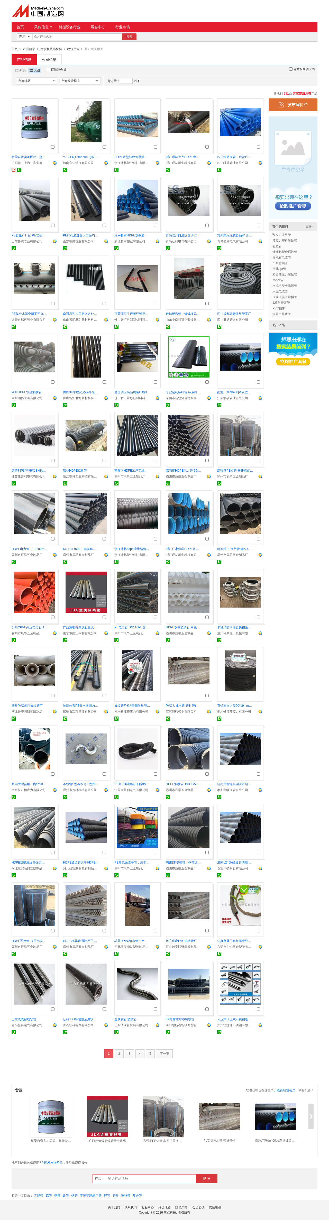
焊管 (107, 1195)
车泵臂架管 (280, 263)
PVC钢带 (278, 308)
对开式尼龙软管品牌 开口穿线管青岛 (235, 235)
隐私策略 (181, 1207)
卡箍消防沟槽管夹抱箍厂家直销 (235, 627)
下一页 (164, 1053)
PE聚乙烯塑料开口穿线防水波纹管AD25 (132, 784)
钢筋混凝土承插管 (284, 297)
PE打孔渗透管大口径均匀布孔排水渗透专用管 (81, 235)
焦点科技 (170, 1212)
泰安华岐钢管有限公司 (232, 790)
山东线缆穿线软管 (24, 1019)
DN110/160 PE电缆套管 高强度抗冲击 (81, 549)
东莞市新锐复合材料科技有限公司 (184, 398)
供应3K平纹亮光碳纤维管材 (81, 392)
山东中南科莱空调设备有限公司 (184, 319)
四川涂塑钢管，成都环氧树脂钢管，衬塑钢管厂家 (235, 157)
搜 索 (207, 1178)
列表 (20, 70)
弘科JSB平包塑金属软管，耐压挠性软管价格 (81, 1019)
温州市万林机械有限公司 (80, 790)
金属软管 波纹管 (125, 1019)
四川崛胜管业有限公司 (232, 162)
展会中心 (98, 27)
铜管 (57, 1195)
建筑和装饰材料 (51, 49)
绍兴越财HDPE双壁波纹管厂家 (132, 235)
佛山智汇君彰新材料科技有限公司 (81, 319)
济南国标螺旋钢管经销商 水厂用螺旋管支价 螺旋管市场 (235, 784)
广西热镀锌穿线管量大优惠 (81, 627)
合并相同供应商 (302, 69)
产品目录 (29, 49)
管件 (116, 1195)
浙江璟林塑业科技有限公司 (132, 162)
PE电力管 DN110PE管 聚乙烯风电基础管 (132, 627)
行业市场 (122, 27)
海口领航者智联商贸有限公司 (184, 1025)
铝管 (49, 1195)
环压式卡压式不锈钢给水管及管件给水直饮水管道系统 (235, 1019)
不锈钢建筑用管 (91, 1195)
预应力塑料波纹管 (284, 240)
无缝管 (38, 1195)
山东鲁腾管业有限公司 (27, 241)
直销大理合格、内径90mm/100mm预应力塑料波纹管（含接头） (30, 784)
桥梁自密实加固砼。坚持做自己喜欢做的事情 (30, 157)
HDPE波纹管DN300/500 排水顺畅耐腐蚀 (184, 784)
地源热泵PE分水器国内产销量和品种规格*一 (81, 705)
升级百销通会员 (284, 1090)
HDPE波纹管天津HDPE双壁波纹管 (81, 862)
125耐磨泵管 (281, 302)
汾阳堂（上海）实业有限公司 (30, 162)
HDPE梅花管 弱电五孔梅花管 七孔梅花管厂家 (81, 940)
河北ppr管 (279, 268)
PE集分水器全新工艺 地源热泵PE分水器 (30, 313)
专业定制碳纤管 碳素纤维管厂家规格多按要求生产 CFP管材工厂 (184, 392)
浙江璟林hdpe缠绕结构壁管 (132, 549)
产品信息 (24, 59)
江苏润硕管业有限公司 (232, 398)
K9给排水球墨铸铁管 (180, 1019)
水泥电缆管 (280, 291)
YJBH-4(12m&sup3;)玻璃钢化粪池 (81, 157)
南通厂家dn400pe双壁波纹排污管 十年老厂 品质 (235, 392)
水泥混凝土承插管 (284, 285)
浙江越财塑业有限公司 (129, 241)
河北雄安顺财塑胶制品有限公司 (30, 711)
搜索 (129, 37)
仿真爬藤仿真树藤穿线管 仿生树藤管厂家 (235, 940)
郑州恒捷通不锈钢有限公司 (235, 1025)
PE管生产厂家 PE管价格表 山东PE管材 (30, 235)
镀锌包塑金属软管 (284, 251)
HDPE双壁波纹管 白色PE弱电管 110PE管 (184, 627)
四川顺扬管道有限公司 (232, 319)
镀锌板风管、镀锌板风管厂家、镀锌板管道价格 (184, 313)
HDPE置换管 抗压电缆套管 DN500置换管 (30, 940)
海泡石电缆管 (281, 257)
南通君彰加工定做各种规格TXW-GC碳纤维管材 (81, 313)
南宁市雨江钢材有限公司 (80, 633)
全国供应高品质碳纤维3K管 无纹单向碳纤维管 (132, 392)
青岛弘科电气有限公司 (181, 241)
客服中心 (147, 1207)
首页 (20, 27)
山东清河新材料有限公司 (131, 1025)
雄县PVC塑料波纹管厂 (27, 705)
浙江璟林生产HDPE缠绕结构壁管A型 (184, 157)
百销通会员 (56, 69)
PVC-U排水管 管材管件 (182, 705)
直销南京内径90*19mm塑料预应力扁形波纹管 (235, 705)
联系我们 (130, 1207)
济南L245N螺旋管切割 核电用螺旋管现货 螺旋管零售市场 (235, 862)
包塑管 (277, 246)
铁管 (66, 1195)
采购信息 (43, 27)
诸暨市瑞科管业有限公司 (28, 319)
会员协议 (198, 1207)
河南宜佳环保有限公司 (78, 162)
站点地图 (164, 1207)
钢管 (74, 1195)
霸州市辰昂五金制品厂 (129, 476)
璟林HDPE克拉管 (75, 470)
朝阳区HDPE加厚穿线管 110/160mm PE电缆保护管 (132, 470)
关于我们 (114, 1207)
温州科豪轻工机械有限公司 (235, 633)
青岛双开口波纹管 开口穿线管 (184, 235)
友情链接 (215, 1207)
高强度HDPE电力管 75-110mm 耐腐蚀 (184, 470)
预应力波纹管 (281, 234)
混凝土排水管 (281, 314)
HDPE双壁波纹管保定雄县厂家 (30, 862)
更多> (310, 226)
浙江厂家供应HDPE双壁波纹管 (184, 549)
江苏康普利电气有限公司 (28, 476)
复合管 (137, 1195)
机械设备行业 (69, 27)
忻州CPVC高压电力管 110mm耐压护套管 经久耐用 (30, 627)
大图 (35, 70)
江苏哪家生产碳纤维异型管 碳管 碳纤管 (132, 313)
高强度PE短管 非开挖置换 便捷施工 (235, 470)
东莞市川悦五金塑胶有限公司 (235, 946)
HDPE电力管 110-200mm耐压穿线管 (30, 549)
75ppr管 (278, 280)
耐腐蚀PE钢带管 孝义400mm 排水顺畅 (235, 549)
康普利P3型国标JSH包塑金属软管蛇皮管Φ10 (30, 470)
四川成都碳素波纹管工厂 (234, 313)
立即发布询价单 (52, 1162)
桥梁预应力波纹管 (284, 274)
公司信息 (49, 59)
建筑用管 (73, 49)
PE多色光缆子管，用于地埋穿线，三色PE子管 (132, 862)
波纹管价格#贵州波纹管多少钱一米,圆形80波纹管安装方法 (132, 705)
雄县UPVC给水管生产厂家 (132, 940)
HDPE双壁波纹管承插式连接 (132, 157)
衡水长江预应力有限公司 (131, 711)
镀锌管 (125, 1195)
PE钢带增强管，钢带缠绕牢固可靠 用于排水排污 (184, 862)
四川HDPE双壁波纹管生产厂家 (30, 392)
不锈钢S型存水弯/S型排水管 (81, 784)
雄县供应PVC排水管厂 (181, 940)
